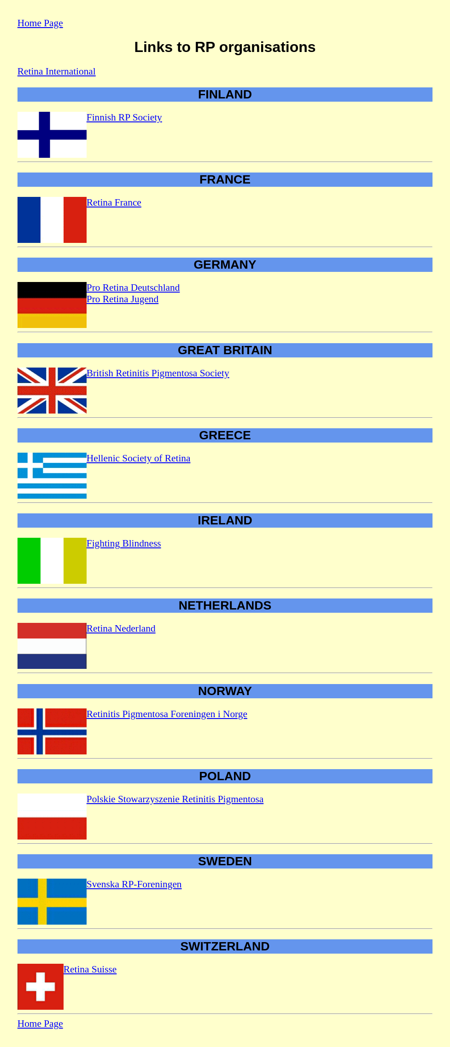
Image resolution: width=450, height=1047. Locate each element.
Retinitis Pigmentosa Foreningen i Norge (167, 713)
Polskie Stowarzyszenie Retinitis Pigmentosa (175, 799)
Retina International (57, 71)
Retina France (114, 202)
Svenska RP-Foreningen (134, 884)
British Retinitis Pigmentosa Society (158, 373)
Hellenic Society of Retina (139, 458)
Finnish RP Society (124, 117)
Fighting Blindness (124, 543)
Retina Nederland (121, 628)
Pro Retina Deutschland (133, 287)
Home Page (40, 23)
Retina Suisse (90, 969)
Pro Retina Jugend (122, 299)
